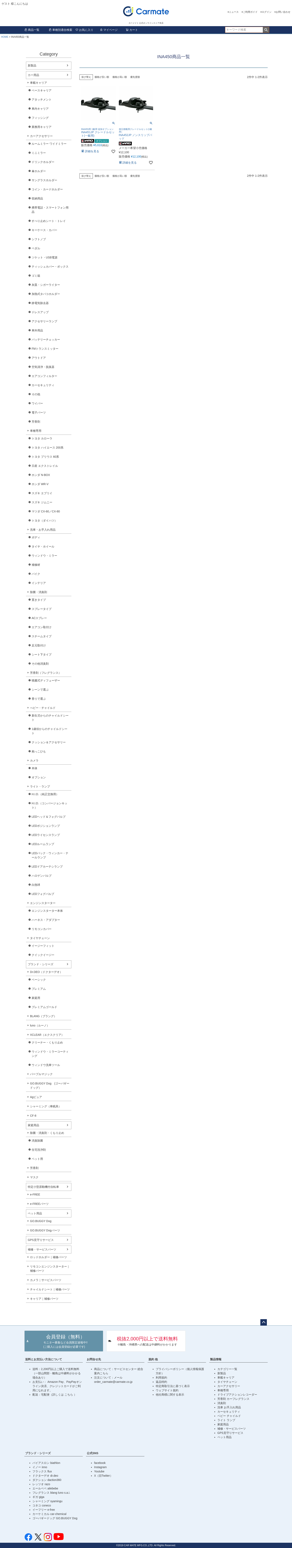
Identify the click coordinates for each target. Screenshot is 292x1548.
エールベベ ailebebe (45, 1488)
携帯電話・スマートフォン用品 (50, 209)
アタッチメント (42, 99)
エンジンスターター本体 (47, 910)
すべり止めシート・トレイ (49, 221)
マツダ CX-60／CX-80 (46, 511)
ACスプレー (39, 618)
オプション (39, 777)
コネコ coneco (41, 1505)
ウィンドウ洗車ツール (46, 1065)
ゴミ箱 (36, 275)
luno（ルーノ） (39, 1025)
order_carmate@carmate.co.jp (113, 1381)
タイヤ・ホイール (43, 546)
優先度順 (135, 77)
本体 (34, 768)
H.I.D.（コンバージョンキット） (49, 805)
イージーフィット (43, 945)
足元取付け (39, 645)
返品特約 (161, 1381)
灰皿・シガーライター (46, 284)
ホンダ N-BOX (41, 475)
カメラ (34, 760)
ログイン (267, 12)
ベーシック (39, 979)
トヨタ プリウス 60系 (45, 456)
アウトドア (39, 357)
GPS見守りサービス (41, 1240)
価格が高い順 (119, 77)
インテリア (39, 583)
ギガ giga (38, 1497)
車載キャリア (38, 82)
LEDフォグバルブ (43, 894)
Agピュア (36, 1097)
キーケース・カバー (44, 230)
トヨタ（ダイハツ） (44, 520)
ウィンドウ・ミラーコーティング (50, 1053)
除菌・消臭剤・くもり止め (47, 1132)
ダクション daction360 (46, 1480)
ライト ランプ (226, 1420)
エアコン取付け (42, 627)
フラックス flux (42, 1471)
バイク (36, 573)
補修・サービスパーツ (42, 1249)
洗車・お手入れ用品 (43, 529)
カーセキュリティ (43, 385)
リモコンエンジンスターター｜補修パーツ (50, 1268)
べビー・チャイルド (43, 707)
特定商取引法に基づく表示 (173, 1386)
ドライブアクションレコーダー (237, 1394)
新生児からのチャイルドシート (50, 717)
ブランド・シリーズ (40, 964)
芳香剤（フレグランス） (45, 672)
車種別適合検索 (60, 29)
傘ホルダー (39, 171)
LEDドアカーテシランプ (47, 866)
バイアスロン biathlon (46, 1462)
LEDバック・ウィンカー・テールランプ (50, 855)
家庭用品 (33, 1125)
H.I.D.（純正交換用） (45, 794)
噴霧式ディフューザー (46, 680)
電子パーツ (39, 412)
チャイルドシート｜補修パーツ (50, 1289)
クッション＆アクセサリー (49, 742)
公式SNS (92, 1453)
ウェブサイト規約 (167, 1390)
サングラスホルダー (44, 180)
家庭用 (36, 998)
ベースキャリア (42, 90)
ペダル (36, 248)
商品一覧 (31, 29)
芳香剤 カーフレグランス (233, 1398)
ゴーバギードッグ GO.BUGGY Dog (54, 1518)
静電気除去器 (40, 303)
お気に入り (84, 29)
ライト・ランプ (40, 786)
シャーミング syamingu (47, 1501)
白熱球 (36, 884)
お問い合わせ (283, 12)
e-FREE (35, 1194)
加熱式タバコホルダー (46, 294)
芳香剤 (36, 421)
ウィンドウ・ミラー (44, 555)
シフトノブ (39, 239)
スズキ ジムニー (42, 502)
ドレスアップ (40, 312)
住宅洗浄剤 (39, 1149)
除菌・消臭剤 (38, 592)
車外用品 (37, 330)
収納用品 (37, 198)
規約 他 (153, 1359)
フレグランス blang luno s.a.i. (51, 1492)
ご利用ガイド (250, 12)
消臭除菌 (37, 1140)
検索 (266, 30)
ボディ (36, 537)
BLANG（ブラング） (43, 1016)
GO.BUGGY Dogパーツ (45, 1230)
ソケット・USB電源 (44, 257)
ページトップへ (263, 1322)
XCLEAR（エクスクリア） (47, 1034)
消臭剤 (221, 1403)
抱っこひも (39, 751)
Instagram (100, 1467)
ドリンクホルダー (43, 162)
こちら (69, 1394)
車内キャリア (40, 108)
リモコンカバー (42, 929)
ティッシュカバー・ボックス (50, 266)
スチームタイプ (42, 636)
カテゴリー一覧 (227, 1369)
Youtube (99, 1471)
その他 (36, 394)
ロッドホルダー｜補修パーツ (48, 1257)
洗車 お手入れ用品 (229, 1407)
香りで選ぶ (39, 698)
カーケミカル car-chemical (49, 1514)
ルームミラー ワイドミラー (49, 143)
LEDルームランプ (43, 844)
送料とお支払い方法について (43, 1359)
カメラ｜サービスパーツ (45, 1280)
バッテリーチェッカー (46, 339)
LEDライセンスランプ (46, 835)
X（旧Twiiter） (103, 1475)
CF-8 (33, 1115)
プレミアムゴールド (44, 1007)
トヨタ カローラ (42, 438)
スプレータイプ (42, 609)
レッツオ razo (41, 1484)
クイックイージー (43, 955)
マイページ (109, 29)
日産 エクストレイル (45, 465)
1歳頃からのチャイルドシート (49, 731)
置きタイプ (39, 599)
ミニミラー (39, 152)
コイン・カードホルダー (47, 189)
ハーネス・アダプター (46, 919)
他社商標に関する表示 (170, 1394)
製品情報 (215, 1359)
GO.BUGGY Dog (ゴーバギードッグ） (49, 1085)
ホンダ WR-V (40, 484)
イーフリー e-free (43, 1509)
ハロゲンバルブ (42, 875)
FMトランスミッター (45, 348)
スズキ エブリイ (42, 493)
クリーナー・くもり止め (47, 1042)
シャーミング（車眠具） (45, 1106)
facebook (100, 1462)
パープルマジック (41, 1074)
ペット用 (37, 1158)
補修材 (36, 564)
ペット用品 (35, 1213)
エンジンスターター (43, 903)
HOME (4, 36)
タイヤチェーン (40, 938)
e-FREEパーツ (39, 1203)
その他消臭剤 (40, 663)
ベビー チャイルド (229, 1415)
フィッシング (40, 117)
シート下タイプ (42, 654)
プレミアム (39, 988)
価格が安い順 (101, 77)
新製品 (32, 65)
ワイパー (37, 403)
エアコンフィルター (44, 376)
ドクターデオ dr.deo (45, 1475)
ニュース (234, 12)
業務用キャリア (42, 127)
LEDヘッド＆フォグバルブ (48, 816)
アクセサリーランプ (44, 321)
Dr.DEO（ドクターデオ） (46, 972)
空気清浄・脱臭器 (43, 367)
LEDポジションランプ (46, 825)
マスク (34, 1177)
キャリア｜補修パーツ (44, 1298)
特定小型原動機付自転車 (43, 1186)
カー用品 (33, 75)
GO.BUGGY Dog (41, 1221)
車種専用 (35, 430)
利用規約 (161, 1377)
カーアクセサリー (41, 136)
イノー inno (39, 1467)
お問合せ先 (94, 1359)
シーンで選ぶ (40, 689)
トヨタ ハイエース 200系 (47, 447)
